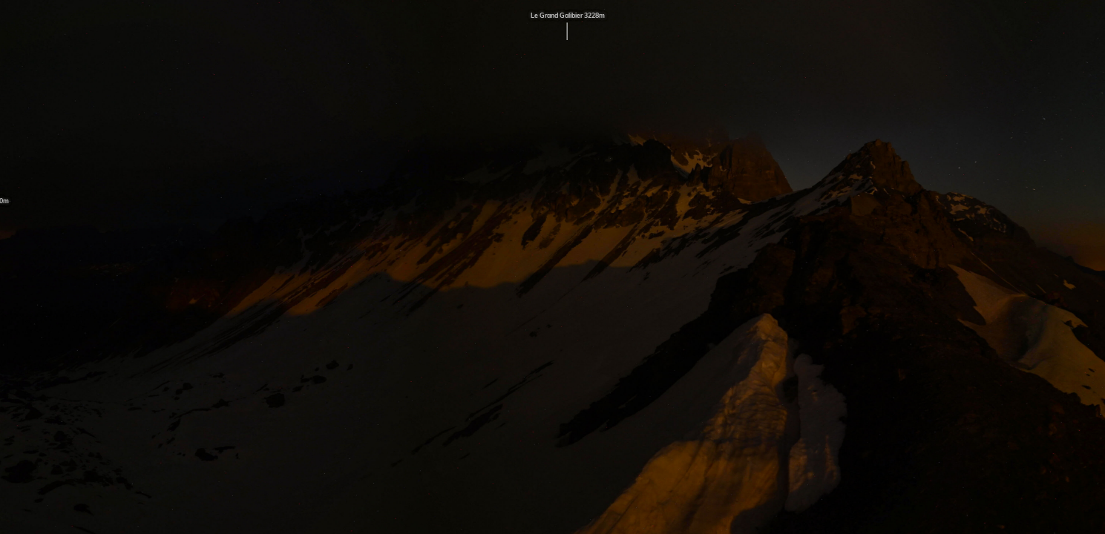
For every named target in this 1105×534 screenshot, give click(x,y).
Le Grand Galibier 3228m (568, 27)
